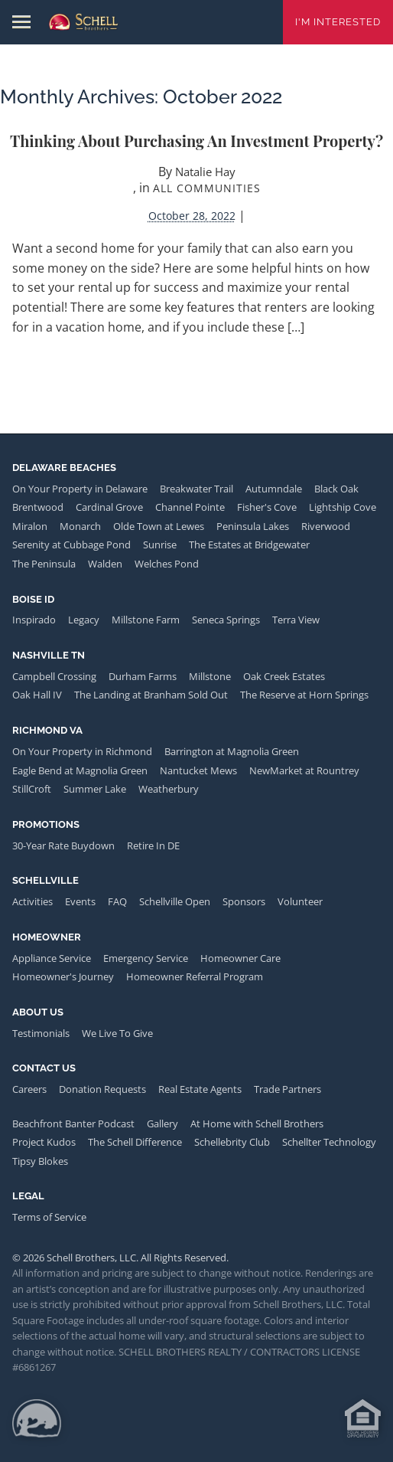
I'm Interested (338, 22)
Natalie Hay (205, 171)
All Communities (207, 188)
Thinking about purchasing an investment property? (196, 140)
